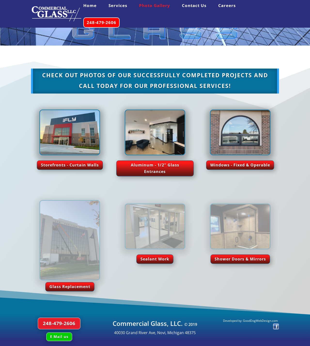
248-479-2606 (101, 22)
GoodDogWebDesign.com (261, 321)
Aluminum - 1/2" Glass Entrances (155, 168)
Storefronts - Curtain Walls (70, 165)
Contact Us (194, 6)
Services (117, 6)
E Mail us (59, 336)
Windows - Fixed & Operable (240, 165)
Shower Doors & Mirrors (240, 259)
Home (90, 6)
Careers (227, 6)
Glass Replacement (69, 286)
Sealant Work (154, 259)
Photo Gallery (154, 6)
